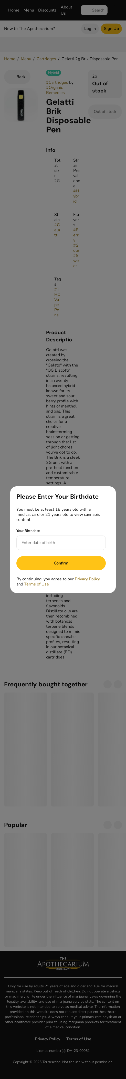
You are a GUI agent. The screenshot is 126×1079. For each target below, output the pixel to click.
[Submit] (61, 563)
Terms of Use (36, 584)
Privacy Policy (87, 579)
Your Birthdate (28, 530)
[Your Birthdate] (56, 543)
